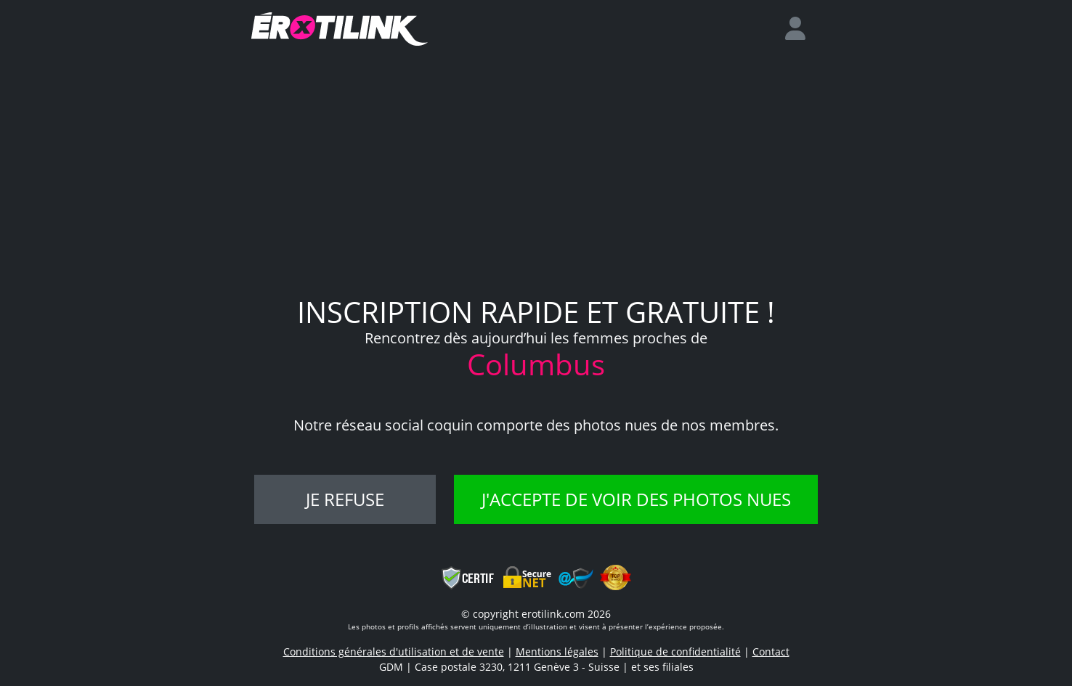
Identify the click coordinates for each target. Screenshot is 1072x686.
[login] (801, 29)
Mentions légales (557, 651)
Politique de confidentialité (675, 651)
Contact (770, 651)
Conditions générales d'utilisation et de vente (393, 651)
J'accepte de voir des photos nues (636, 499)
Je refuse (345, 499)
